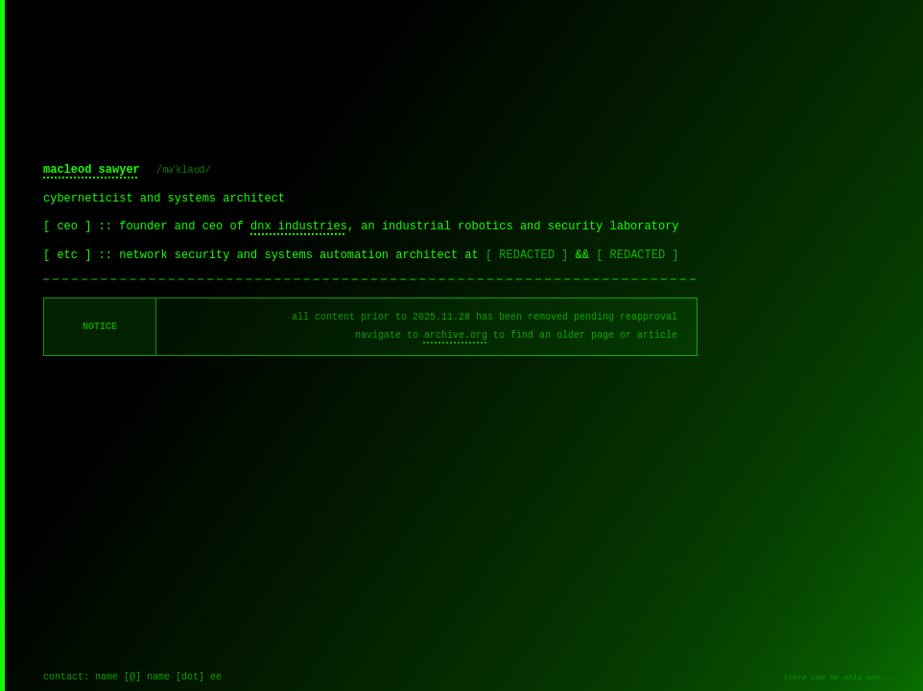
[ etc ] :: (81, 255)
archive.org (455, 335)
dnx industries (298, 226)
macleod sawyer (91, 170)
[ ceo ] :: (81, 226)
